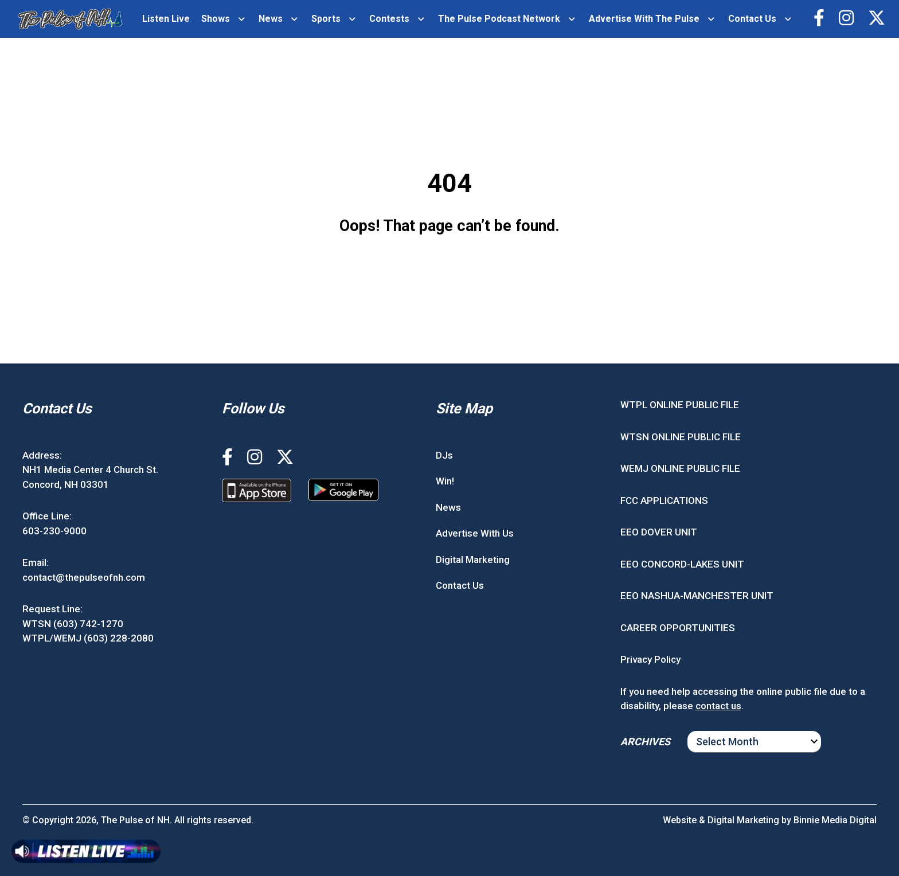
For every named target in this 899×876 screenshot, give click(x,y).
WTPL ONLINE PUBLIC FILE (679, 404)
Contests (389, 18)
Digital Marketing (473, 559)
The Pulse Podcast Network (499, 18)
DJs (444, 455)
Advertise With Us (475, 533)
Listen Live (166, 18)
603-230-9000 (54, 531)
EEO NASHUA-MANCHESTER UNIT (696, 595)
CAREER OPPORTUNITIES (677, 627)
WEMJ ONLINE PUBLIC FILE (680, 468)
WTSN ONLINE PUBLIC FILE (680, 437)
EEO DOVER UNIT (658, 532)
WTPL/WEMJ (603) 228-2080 (88, 638)
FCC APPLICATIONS (664, 500)
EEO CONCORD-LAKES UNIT (682, 564)
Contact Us (752, 18)
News (271, 18)
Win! (445, 481)
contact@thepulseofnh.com (83, 577)
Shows (215, 18)
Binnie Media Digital (835, 820)
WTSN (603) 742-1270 (72, 623)
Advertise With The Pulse (644, 18)
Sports (326, 18)
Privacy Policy (650, 659)
